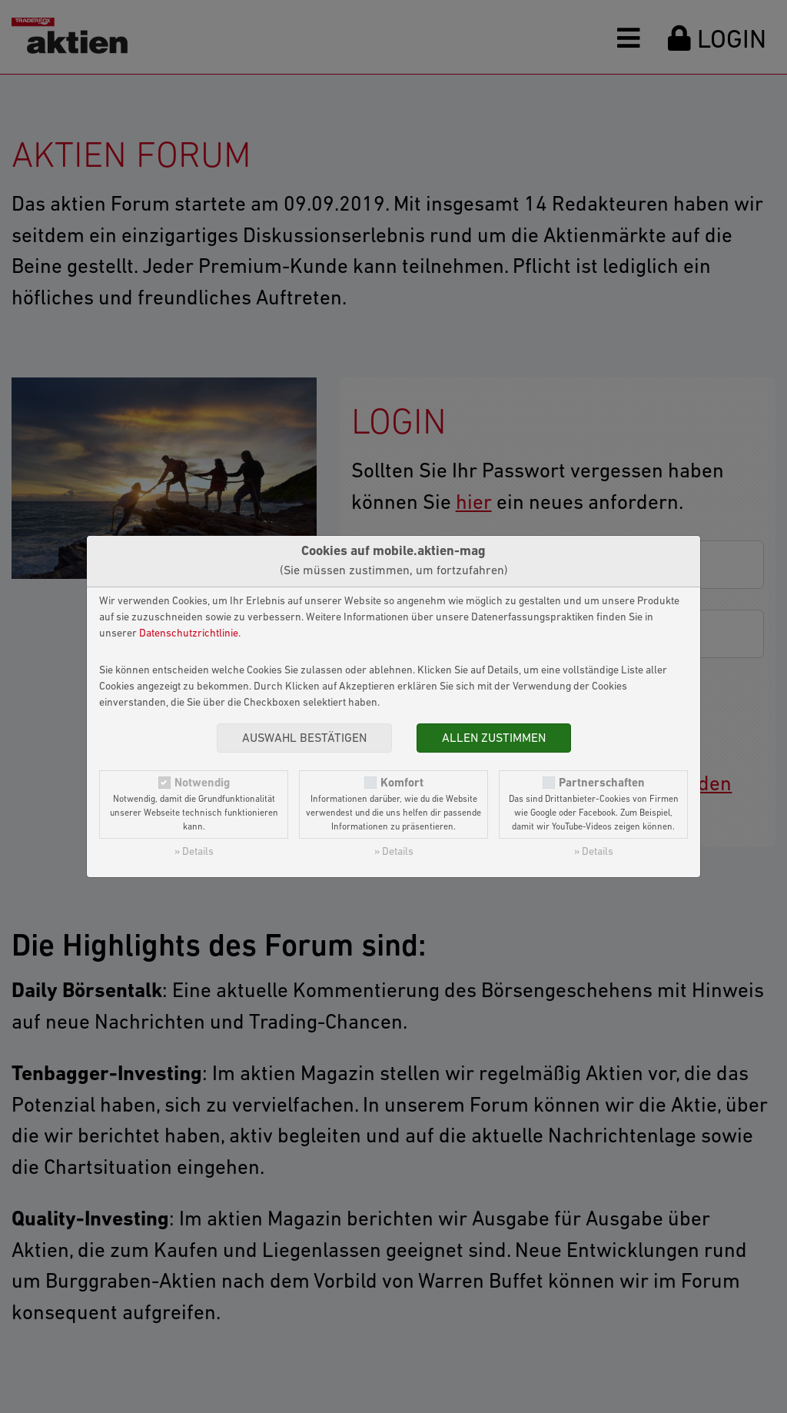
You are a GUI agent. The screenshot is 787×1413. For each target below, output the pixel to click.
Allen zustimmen (494, 739)
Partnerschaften (602, 783)
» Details (194, 852)
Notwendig (202, 783)
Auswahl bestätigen (304, 739)
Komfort (401, 783)
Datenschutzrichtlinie (188, 634)
